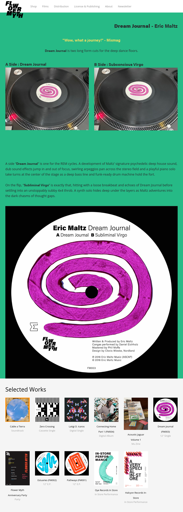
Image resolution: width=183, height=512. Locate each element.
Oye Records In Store (106, 490)
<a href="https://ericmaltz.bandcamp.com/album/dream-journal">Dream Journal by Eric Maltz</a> (47, 148)
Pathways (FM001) (76, 480)
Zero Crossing (47, 426)
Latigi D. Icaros (77, 426)
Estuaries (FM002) (47, 480)
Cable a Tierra (17, 426)
